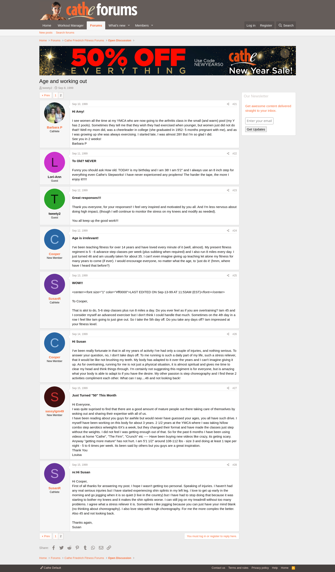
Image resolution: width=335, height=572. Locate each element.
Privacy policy (260, 567)
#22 (234, 153)
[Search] (286, 25)
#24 (234, 230)
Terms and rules (238, 567)
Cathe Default (50, 567)
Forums (96, 25)
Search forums (65, 32)
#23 (234, 190)
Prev (47, 95)
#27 (234, 388)
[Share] (228, 104)
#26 (234, 334)
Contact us (218, 567)
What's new (116, 25)
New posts (46, 32)
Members (142, 25)
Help (275, 567)
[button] (129, 25)
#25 (234, 275)
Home (47, 25)
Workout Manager (71, 25)
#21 (234, 104)
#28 (234, 464)
